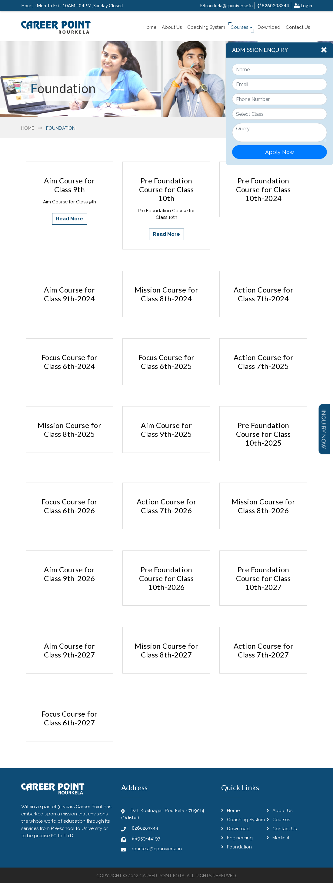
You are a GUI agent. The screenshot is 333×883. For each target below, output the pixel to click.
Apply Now (279, 152)
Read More (69, 219)
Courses (241, 27)
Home (150, 27)
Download (269, 27)
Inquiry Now (324, 429)
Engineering (237, 838)
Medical (278, 838)
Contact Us (298, 27)
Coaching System (206, 27)
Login (303, 5)
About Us (172, 27)
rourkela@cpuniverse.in (226, 5)
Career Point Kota (162, 875)
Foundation (236, 847)
